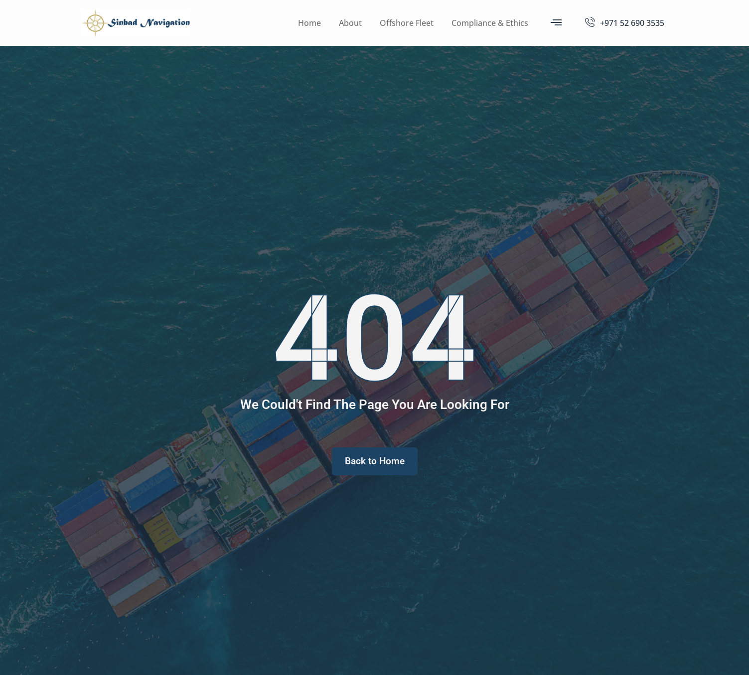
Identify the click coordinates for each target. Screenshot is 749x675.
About (350, 22)
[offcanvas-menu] (556, 22)
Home (309, 22)
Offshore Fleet (407, 22)
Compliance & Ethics (489, 22)
